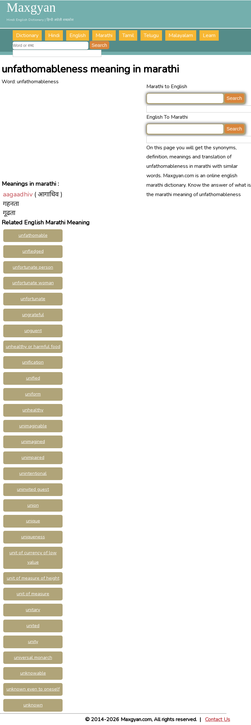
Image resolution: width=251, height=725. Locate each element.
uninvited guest (33, 489)
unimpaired (33, 457)
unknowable (33, 673)
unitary (33, 610)
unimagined (33, 441)
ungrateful (33, 315)
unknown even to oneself (33, 689)
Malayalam (181, 35)
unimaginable (33, 426)
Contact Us (217, 719)
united (32, 626)
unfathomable (33, 235)
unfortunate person (33, 267)
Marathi (104, 35)
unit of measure (33, 594)
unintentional (33, 473)
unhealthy (32, 410)
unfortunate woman (33, 283)
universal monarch (33, 657)
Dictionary (27, 35)
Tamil (128, 35)
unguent (33, 331)
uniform (33, 394)
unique (33, 521)
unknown (33, 705)
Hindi (54, 35)
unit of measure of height (33, 578)
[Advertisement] (74, 132)
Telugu (151, 35)
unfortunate (33, 299)
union (33, 505)
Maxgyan (31, 7)
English (77, 35)
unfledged (33, 251)
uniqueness (33, 537)
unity (33, 641)
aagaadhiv (18, 194)
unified (33, 378)
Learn (209, 35)
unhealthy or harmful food (33, 346)
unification (33, 362)
